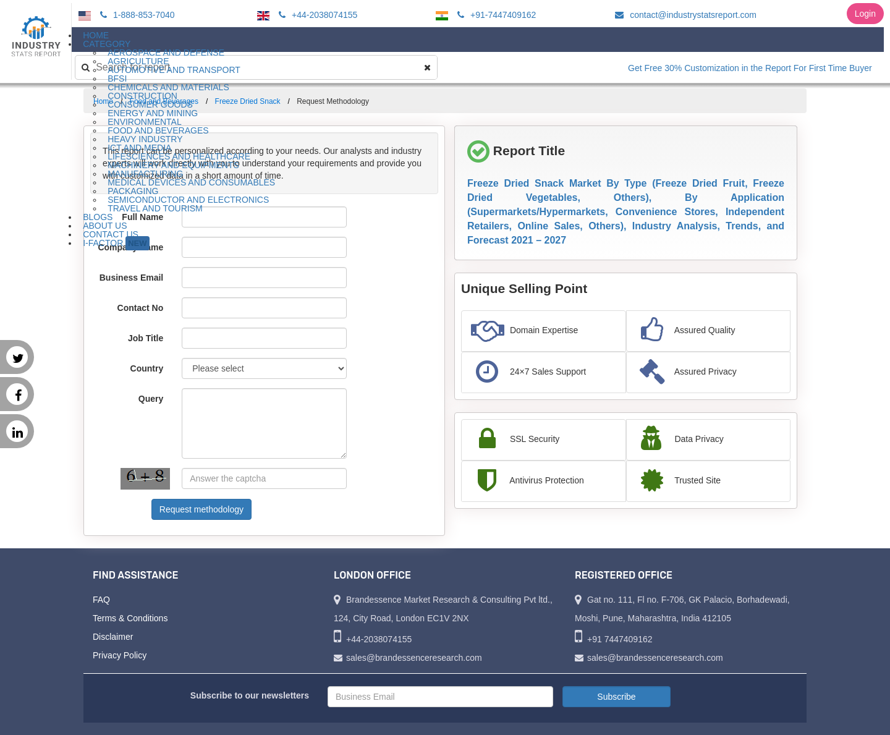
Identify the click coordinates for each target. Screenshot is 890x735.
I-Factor (116, 243)
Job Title (145, 338)
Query (150, 399)
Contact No (140, 308)
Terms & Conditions (130, 618)
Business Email (132, 278)
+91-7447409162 (495, 15)
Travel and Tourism (155, 208)
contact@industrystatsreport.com (683, 15)
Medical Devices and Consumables (191, 182)
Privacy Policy (119, 655)
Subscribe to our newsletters (249, 695)
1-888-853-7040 (135, 15)
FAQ (101, 600)
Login (865, 14)
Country (147, 368)
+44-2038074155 (316, 15)
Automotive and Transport (174, 70)
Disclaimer (113, 637)
